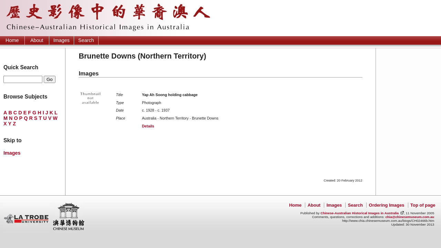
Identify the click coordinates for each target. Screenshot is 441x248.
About (36, 40)
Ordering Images (386, 205)
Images (61, 40)
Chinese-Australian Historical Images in (359, 213)
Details (148, 126)
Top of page (422, 205)
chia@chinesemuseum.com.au (409, 217)
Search (86, 40)
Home (12, 40)
